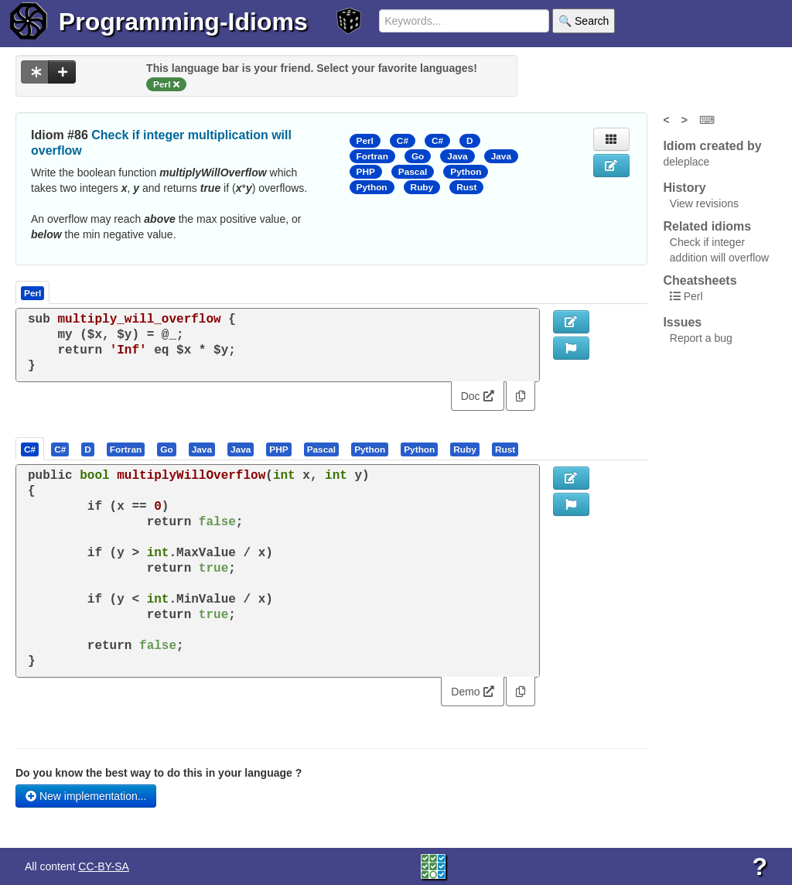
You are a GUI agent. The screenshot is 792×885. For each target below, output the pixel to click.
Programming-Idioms (183, 22)
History (684, 187)
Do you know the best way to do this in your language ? (158, 773)
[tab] (30, 448)
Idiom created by (712, 145)
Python (465, 171)
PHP (366, 171)
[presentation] (29, 448)
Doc (477, 396)
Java (457, 156)
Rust (466, 187)
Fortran (372, 156)
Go (417, 156)
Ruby (422, 187)
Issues (682, 322)
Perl (365, 140)
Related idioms (707, 226)
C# (402, 140)
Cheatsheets (699, 280)
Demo (472, 691)
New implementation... (86, 796)
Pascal (413, 171)
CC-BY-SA (103, 866)
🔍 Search (583, 21)
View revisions (704, 203)
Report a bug (701, 338)
